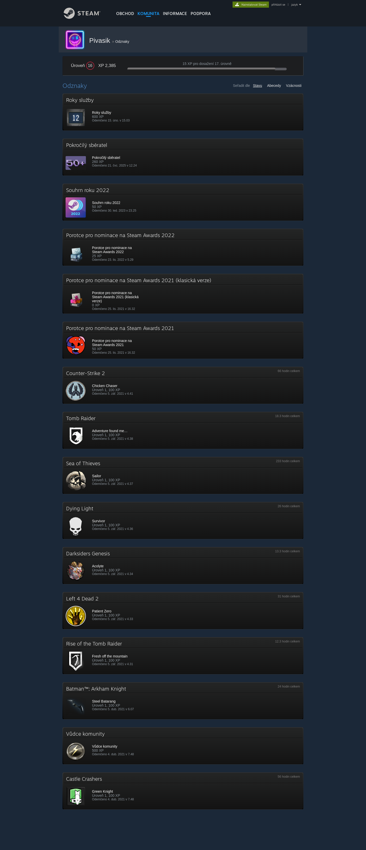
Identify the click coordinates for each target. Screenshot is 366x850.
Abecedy (274, 86)
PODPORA (201, 13)
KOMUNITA (148, 13)
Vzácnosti (293, 86)
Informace (175, 13)
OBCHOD (125, 13)
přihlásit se (278, 4)
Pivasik (100, 40)
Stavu (257, 86)
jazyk (294, 4)
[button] (183, 112)
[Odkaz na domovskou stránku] (86, 17)
